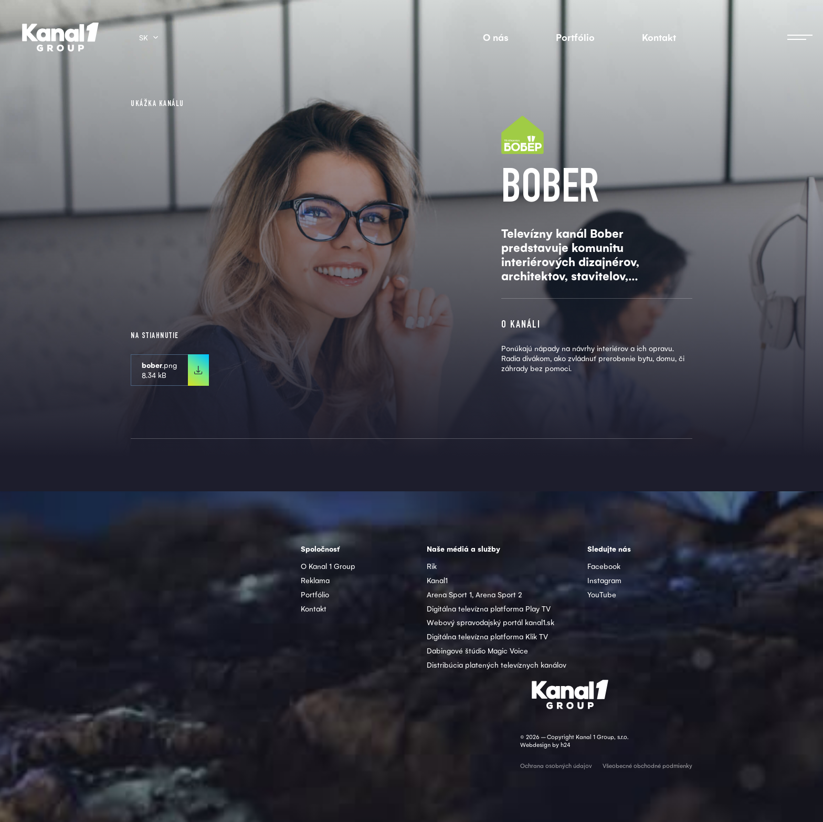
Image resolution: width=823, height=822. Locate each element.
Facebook (603, 566)
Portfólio (575, 37)
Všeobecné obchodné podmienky (647, 766)
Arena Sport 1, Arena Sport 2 (474, 594)
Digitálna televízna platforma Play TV (489, 608)
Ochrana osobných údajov (556, 766)
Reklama (315, 580)
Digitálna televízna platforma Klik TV (487, 636)
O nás (496, 37)
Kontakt (659, 37)
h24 (565, 745)
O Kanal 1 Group (328, 566)
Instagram (604, 580)
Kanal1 (437, 580)
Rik (432, 566)
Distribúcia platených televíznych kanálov (496, 664)
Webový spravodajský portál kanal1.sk (490, 622)
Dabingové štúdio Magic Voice (477, 650)
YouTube (601, 594)
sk (143, 37)
